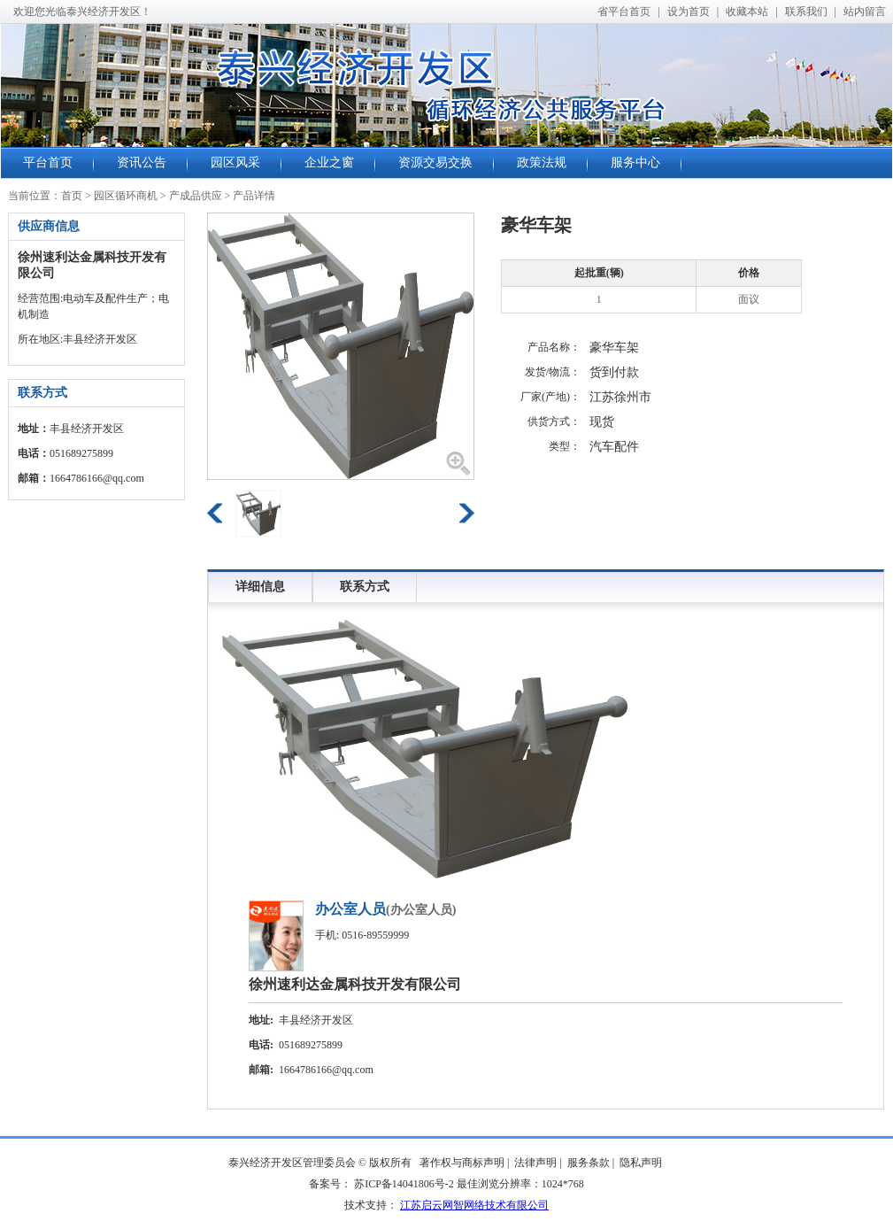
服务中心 (635, 162)
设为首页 (688, 11)
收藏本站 (747, 11)
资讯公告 (141, 162)
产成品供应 (195, 195)
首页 (71, 195)
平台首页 (48, 162)
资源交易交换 (435, 162)
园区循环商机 (126, 195)
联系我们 (806, 11)
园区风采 (235, 162)
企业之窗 (329, 162)
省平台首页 (624, 11)
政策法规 (541, 162)
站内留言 (864, 11)
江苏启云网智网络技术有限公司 (474, 1205)
